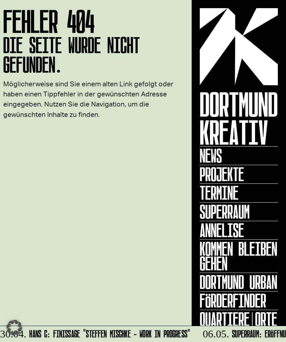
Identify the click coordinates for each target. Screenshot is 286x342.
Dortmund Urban (238, 282)
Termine (219, 193)
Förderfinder (233, 301)
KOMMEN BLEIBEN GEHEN (238, 256)
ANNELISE (222, 230)
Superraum (225, 212)
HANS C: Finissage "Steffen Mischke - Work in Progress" (96, 332)
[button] (14, 327)
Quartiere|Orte (238, 319)
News (211, 156)
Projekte (222, 174)
